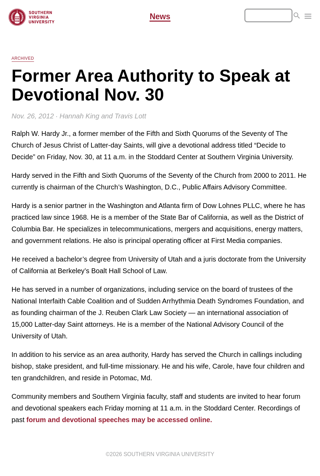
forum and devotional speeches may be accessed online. (119, 419)
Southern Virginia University (168, 454)
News (160, 17)
